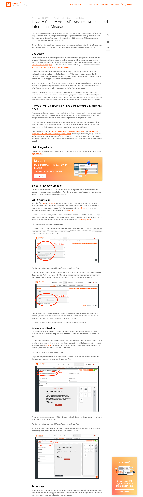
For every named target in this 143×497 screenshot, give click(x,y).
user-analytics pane (85, 220)
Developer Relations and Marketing (69, 18)
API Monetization (92, 4)
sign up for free (37, 154)
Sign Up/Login (130, 4)
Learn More (40, 176)
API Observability (76, 4)
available (48, 345)
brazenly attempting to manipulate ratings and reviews (50, 67)
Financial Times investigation (42, 65)
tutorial (70, 210)
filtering (82, 208)
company (52, 203)
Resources (115, 4)
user (44, 203)
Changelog (104, 4)
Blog (25, 4)
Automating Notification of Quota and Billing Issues (67, 131)
